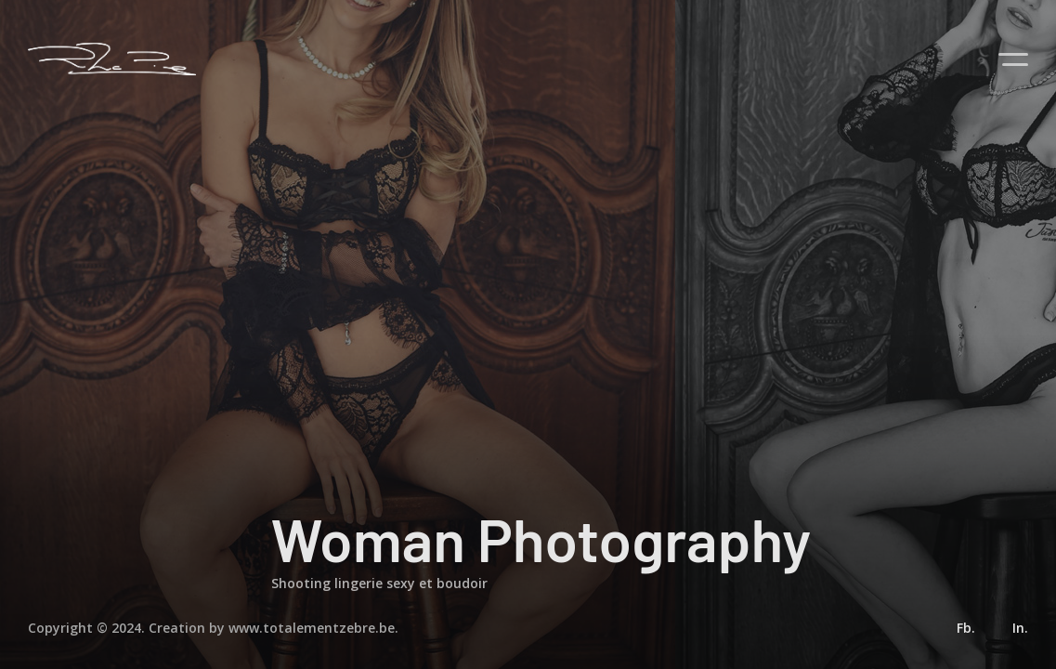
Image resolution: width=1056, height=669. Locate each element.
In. (1020, 627)
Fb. (966, 627)
